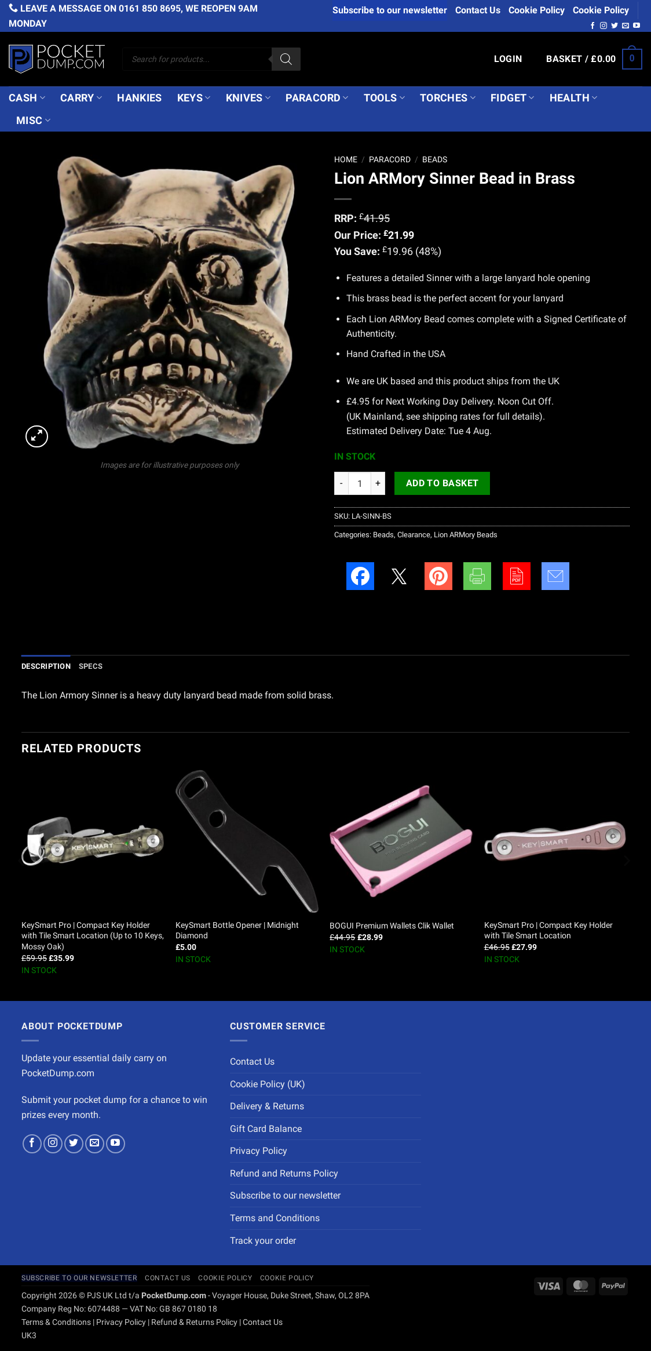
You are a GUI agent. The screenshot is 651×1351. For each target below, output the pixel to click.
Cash (27, 98)
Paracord (317, 98)
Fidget (513, 98)
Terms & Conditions (56, 1322)
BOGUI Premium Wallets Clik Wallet (392, 926)
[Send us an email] (625, 26)
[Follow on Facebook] (592, 26)
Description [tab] (46, 666)
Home (345, 159)
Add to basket (442, 483)
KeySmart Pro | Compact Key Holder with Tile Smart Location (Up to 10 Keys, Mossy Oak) (92, 936)
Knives (248, 98)
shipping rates (451, 416)
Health (574, 98)
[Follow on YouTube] (636, 26)
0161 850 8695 (150, 8)
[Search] (286, 59)
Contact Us (477, 10)
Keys (194, 98)
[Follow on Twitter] (614, 26)
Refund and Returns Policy (284, 1173)
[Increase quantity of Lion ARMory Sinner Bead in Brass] (378, 483)
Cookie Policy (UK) (267, 1084)
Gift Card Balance (266, 1128)
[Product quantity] (359, 483)
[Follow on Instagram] (603, 26)
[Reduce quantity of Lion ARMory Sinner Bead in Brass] (341, 483)
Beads (434, 159)
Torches (448, 98)
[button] (508, 59)
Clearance (413, 534)
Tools (384, 98)
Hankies (139, 98)
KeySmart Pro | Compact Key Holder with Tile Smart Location (548, 930)
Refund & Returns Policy (194, 1322)
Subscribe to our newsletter (389, 10)
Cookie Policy (537, 10)
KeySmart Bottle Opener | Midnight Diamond (237, 930)
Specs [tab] (91, 666)
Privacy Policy (258, 1150)
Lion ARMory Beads (466, 534)
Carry (81, 98)
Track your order (263, 1240)
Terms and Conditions (275, 1217)
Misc (33, 120)
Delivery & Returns (267, 1106)
